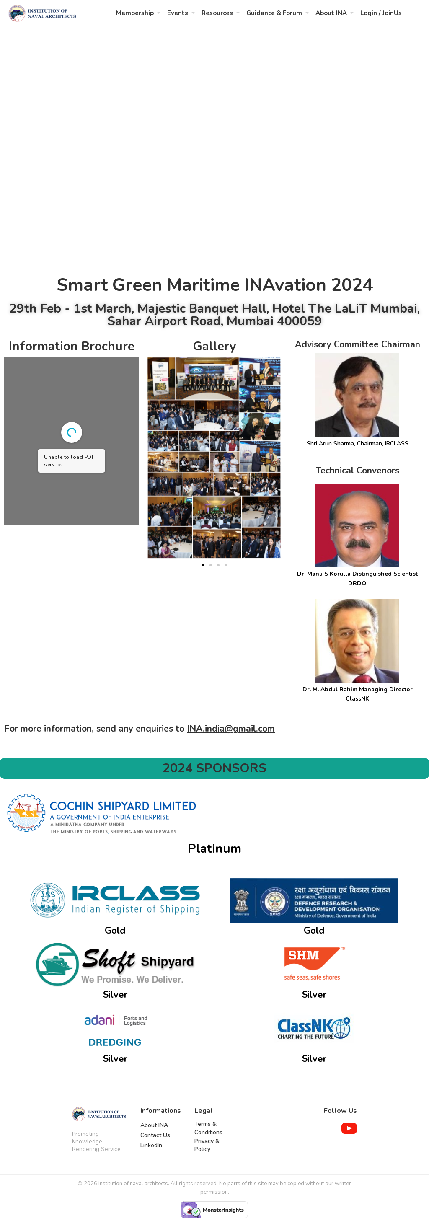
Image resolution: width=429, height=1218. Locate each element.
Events (177, 13)
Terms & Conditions (208, 1128)
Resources (217, 13)
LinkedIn (151, 1145)
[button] (203, 565)
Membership (135, 13)
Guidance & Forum (274, 13)
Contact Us (155, 1135)
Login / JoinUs (381, 13)
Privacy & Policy (207, 1145)
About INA (331, 13)
